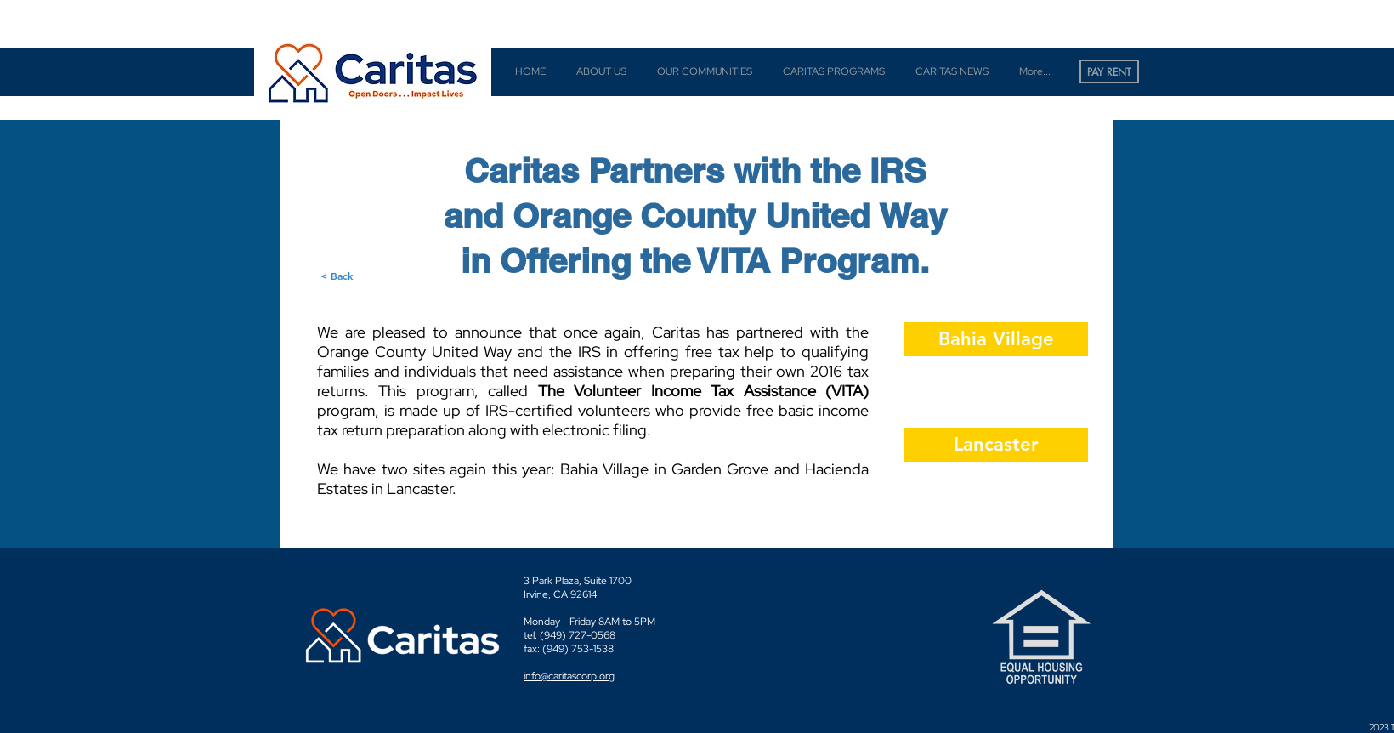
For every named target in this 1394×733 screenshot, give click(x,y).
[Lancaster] (996, 445)
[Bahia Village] (996, 339)
